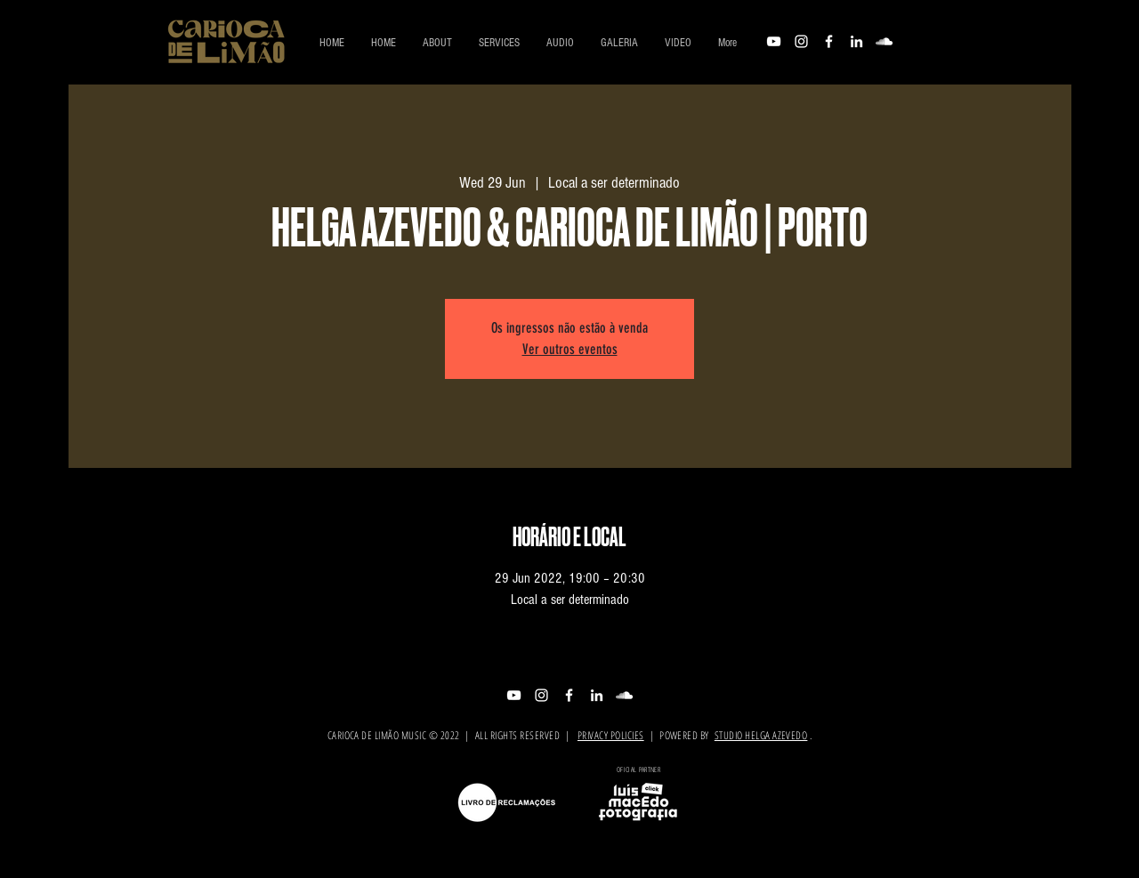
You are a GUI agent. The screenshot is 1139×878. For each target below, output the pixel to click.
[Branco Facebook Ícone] (828, 41)
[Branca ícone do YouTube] (773, 41)
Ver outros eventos (570, 349)
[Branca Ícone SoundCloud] (884, 41)
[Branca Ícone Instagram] (801, 41)
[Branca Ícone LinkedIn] (856, 41)
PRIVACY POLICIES (611, 735)
